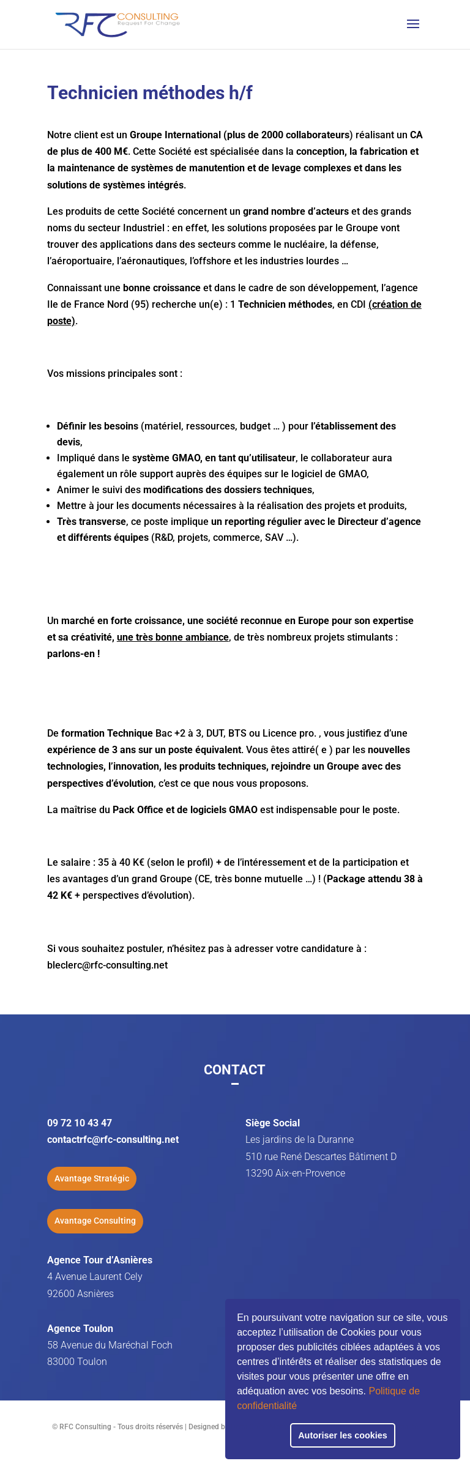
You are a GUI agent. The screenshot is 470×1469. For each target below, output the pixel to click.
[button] (301, 1407)
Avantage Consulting (95, 1220)
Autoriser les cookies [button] (342, 1435)
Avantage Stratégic (91, 1178)
